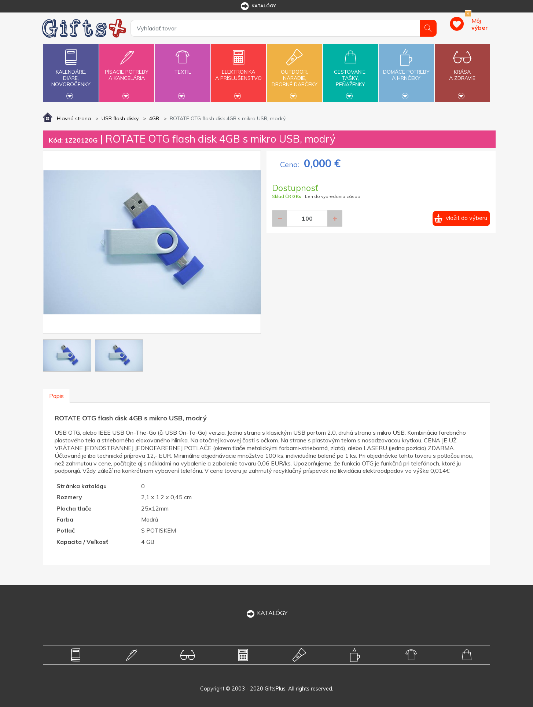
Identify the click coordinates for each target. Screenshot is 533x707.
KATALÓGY (266, 612)
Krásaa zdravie (462, 70)
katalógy (258, 6)
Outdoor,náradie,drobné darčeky (294, 72)
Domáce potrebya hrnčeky (406, 70)
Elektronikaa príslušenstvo (238, 70)
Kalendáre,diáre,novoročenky (71, 72)
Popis (56, 395)
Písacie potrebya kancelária (127, 70)
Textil (182, 67)
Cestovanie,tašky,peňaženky (350, 72)
